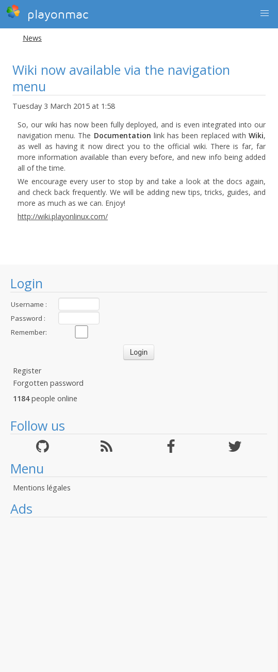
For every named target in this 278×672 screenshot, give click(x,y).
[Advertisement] (138, 594)
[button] (264, 13)
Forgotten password (48, 383)
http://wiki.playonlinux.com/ (63, 216)
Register (27, 370)
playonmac (47, 13)
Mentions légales (42, 488)
